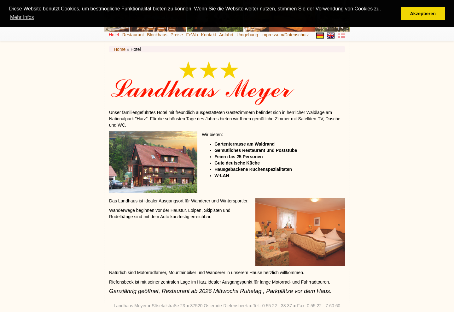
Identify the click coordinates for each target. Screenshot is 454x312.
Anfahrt (226, 34)
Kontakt (208, 34)
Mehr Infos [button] (22, 17)
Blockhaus (157, 34)
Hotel (114, 34)
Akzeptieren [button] (423, 13)
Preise (177, 34)
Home (119, 49)
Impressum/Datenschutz (285, 34)
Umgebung (247, 34)
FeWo (192, 34)
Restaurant (133, 34)
